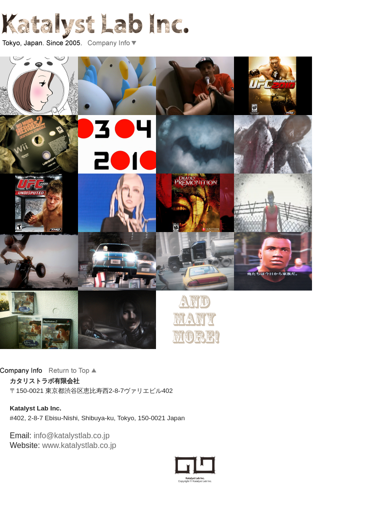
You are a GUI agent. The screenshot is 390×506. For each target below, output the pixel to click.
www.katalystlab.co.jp (79, 445)
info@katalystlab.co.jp (72, 435)
